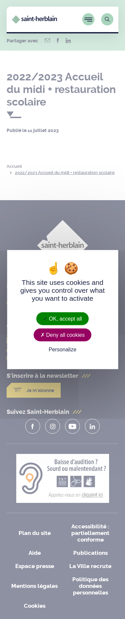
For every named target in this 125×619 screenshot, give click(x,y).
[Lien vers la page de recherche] (107, 19)
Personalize (63, 349)
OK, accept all (62, 318)
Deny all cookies (62, 334)
